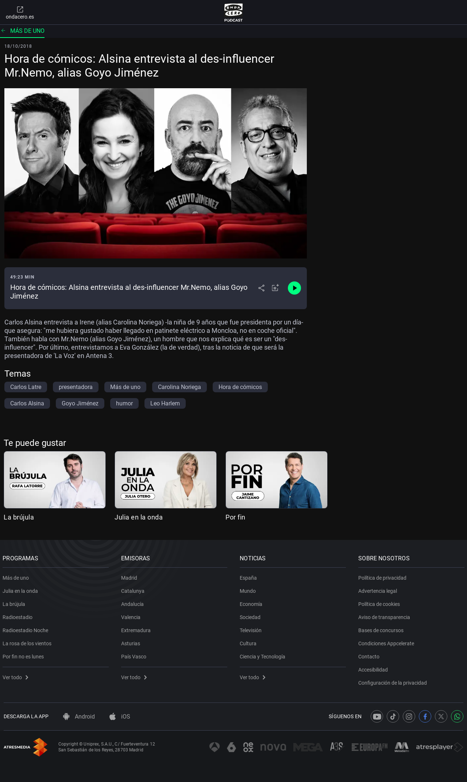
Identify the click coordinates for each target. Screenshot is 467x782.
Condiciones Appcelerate (387, 642)
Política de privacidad (383, 576)
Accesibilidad (374, 668)
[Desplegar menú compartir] (261, 288)
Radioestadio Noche (26, 629)
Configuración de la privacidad (393, 681)
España (249, 576)
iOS (119, 716)
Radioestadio (19, 616)
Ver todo (16, 676)
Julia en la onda (139, 517)
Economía (252, 603)
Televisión (252, 629)
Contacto (370, 655)
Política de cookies (380, 603)
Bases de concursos (382, 629)
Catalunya (134, 589)
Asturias (131, 642)
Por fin (235, 517)
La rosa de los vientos (28, 642)
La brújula (19, 517)
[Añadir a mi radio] (275, 288)
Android (79, 716)
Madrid (130, 576)
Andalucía (133, 603)
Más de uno (22, 30)
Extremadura (137, 629)
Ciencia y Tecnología (263, 655)
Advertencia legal (378, 589)
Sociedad (251, 616)
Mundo (249, 589)
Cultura (249, 642)
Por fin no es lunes (24, 655)
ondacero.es (20, 12)
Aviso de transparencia (385, 616)
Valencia (132, 616)
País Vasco (134, 655)
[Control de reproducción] (294, 288)
